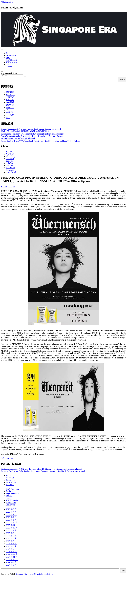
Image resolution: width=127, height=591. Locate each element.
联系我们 (10, 112)
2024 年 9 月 (11, 562)
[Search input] (12, 76)
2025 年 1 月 (11, 552)
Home (8, 53)
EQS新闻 (10, 102)
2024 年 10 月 (12, 560)
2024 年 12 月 (12, 554)
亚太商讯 (10, 97)
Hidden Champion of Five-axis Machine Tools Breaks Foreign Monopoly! (31, 129)
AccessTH (10, 170)
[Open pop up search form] (2, 71)
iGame (8, 64)
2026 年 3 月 (11, 514)
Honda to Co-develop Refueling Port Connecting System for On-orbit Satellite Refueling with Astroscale (43, 471)
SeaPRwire (10, 94)
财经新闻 (10, 105)
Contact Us (10, 480)
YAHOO (9, 152)
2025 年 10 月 (12, 528)
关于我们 (10, 115)
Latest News (11, 502)
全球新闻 (10, 107)
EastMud (9, 161)
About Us (10, 478)
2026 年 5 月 (11, 509)
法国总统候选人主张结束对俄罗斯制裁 (18, 138)
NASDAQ (10, 154)
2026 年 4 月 (11, 512)
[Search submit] (25, 76)
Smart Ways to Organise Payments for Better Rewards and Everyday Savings (32, 136)
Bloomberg (10, 156)
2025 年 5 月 (11, 541)
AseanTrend (11, 172)
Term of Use (11, 482)
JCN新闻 (10, 100)
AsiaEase (10, 163)
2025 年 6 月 (11, 538)
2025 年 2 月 (11, 549)
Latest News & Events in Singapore (43, 574)
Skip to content (7, 2)
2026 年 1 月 (11, 520)
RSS (8, 118)
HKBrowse (10, 168)
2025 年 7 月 (11, 536)
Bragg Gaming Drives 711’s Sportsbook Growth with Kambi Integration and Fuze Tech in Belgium (41, 141)
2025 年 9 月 (11, 530)
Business (9, 491)
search (122, 79)
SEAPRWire (11, 55)
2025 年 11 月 (11, 525)
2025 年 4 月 (11, 544)
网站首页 (10, 92)
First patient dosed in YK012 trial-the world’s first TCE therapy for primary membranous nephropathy (42, 469)
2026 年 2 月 (11, 517)
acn (14, 186)
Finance (9, 496)
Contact (9, 67)
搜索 (123, 571)
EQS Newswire (12, 493)
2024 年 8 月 (11, 565)
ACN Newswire (7, 458)
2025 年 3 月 (11, 546)
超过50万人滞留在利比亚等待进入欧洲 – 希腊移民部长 (25, 131)
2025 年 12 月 (12, 522)
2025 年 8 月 (11, 533)
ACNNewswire (12, 60)
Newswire (10, 159)
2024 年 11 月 (11, 557)
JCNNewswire (12, 62)
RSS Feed (10, 485)
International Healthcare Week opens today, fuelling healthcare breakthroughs (32, 134)
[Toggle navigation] (2, 49)
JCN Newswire (12, 500)
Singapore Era (21, 574)
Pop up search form (9, 73)
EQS (8, 58)
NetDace (9, 165)
